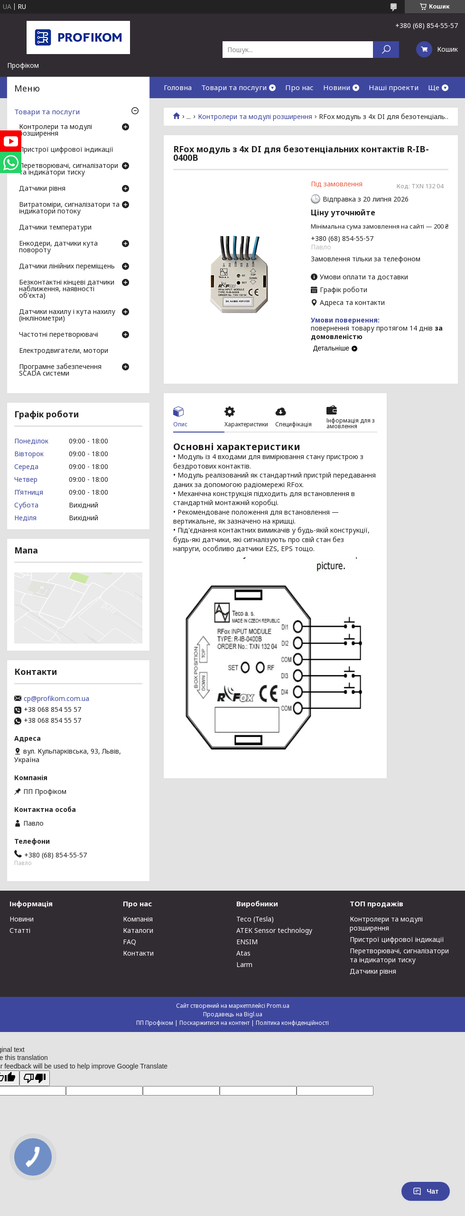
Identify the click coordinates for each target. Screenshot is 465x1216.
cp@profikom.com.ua (56, 698)
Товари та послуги (234, 87)
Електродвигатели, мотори (63, 351)
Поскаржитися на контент (214, 1023)
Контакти (138, 953)
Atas (243, 953)
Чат (425, 1191)
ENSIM (247, 941)
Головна (178, 87)
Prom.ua (278, 1006)
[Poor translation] (34, 1078)
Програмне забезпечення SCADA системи (60, 370)
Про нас (299, 87)
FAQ (129, 941)
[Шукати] (386, 49)
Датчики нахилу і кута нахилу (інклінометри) (67, 315)
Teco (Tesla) (255, 918)
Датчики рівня (42, 189)
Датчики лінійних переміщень (67, 266)
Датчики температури (55, 227)
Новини (336, 87)
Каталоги (138, 930)
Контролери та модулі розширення (255, 116)
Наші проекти (393, 87)
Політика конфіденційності (292, 1023)
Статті (19, 930)
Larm (244, 964)
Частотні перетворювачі (58, 335)
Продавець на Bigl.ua (232, 1014)
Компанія (138, 918)
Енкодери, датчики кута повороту (58, 247)
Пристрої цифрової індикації (66, 150)
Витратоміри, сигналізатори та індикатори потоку (69, 208)
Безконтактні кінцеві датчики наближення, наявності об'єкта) (66, 289)
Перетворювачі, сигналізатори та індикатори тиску (68, 169)
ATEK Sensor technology (274, 930)
